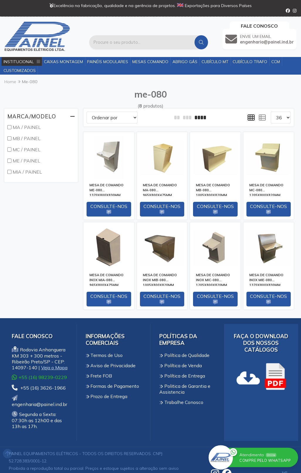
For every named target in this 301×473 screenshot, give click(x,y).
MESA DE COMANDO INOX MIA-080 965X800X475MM (106, 279)
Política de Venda (180, 365)
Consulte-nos (108, 209)
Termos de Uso (104, 355)
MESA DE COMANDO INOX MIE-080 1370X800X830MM (266, 279)
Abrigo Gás (185, 61)
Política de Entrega (182, 376)
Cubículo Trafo (250, 61)
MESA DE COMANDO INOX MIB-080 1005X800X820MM (160, 279)
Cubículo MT (215, 61)
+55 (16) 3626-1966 (39, 388)
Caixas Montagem (63, 61)
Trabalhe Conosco (181, 402)
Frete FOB (99, 376)
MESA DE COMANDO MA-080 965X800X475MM (160, 189)
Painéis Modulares (107, 61)
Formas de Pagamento (112, 386)
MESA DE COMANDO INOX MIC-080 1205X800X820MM (213, 279)
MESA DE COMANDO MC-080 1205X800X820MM (266, 189)
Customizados (20, 70)
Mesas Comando (150, 61)
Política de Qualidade (184, 355)
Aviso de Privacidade (111, 365)
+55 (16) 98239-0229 (39, 377)
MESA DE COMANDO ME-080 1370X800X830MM (106, 189)
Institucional (22, 61)
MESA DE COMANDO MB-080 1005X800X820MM (213, 189)
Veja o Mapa (54, 367)
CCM (275, 61)
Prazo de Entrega (107, 396)
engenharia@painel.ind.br (39, 401)
